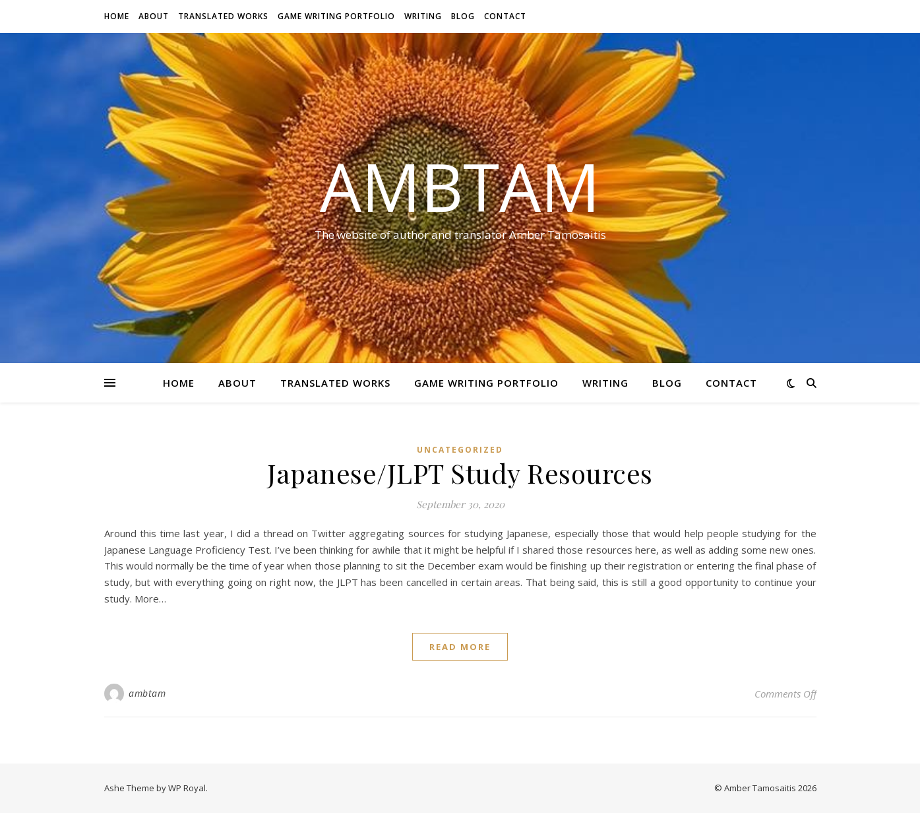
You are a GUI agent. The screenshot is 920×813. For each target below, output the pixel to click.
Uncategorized (460, 449)
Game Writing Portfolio (336, 16)
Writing (423, 16)
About (153, 16)
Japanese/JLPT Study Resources (460, 472)
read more (460, 647)
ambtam (147, 693)
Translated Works (223, 16)
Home (116, 16)
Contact (505, 16)
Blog (463, 16)
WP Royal (187, 788)
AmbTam (460, 186)
